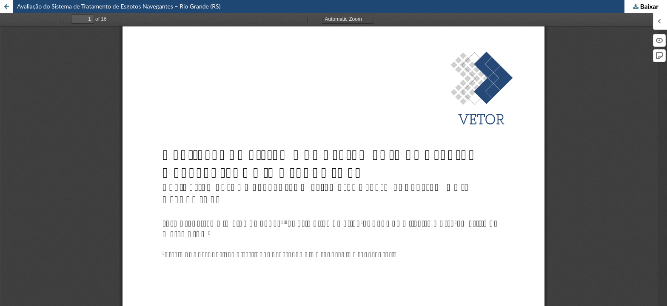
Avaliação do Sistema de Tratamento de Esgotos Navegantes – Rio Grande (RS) (118, 6)
